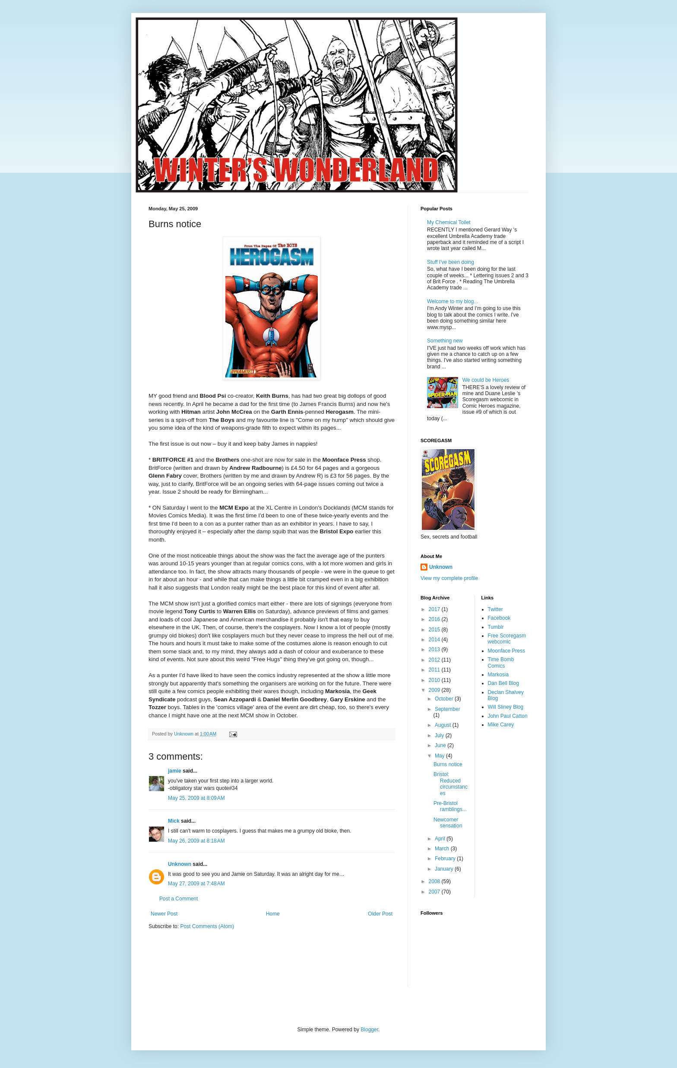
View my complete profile (449, 578)
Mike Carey (501, 725)
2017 (435, 609)
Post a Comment (178, 899)
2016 (435, 619)
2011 (435, 670)
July (440, 735)
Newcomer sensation (447, 823)
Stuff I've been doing (450, 262)
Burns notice (447, 764)
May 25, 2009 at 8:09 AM (196, 798)
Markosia (498, 675)
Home (273, 914)
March (443, 849)
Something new (445, 341)
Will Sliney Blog (506, 707)
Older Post (380, 914)
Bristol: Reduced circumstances (450, 783)
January (445, 869)
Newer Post (164, 914)
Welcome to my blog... (452, 301)
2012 (435, 660)
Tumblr (496, 627)
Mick (174, 821)
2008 (435, 881)
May (440, 756)
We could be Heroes (485, 380)
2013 (435, 650)
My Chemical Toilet (448, 222)
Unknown (179, 864)
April (440, 839)
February (446, 859)
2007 (435, 892)
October (445, 699)
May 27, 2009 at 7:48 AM (196, 884)
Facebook (499, 618)
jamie (174, 771)
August (443, 725)
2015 (435, 630)
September (447, 709)
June (441, 745)
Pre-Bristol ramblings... (450, 806)
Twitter (495, 609)
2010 (435, 680)
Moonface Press (506, 651)
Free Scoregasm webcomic (507, 639)
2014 (435, 640)
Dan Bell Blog (503, 683)
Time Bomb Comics (501, 662)
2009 (435, 690)
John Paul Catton (508, 716)
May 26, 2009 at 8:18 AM (196, 841)
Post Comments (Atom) (207, 926)
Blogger (369, 1030)
